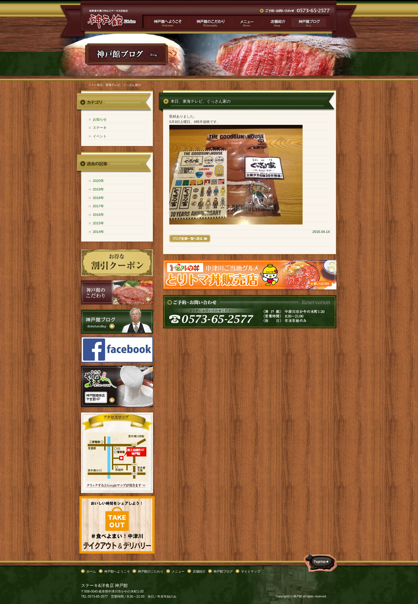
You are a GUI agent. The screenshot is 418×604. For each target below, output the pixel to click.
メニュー (247, 21)
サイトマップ (250, 571)
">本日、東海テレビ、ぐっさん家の (112, 19)
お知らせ (100, 119)
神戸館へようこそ (165, 21)
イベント (100, 136)
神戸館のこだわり (210, 21)
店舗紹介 (277, 21)
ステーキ (100, 128)
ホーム (83, 84)
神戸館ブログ (310, 21)
